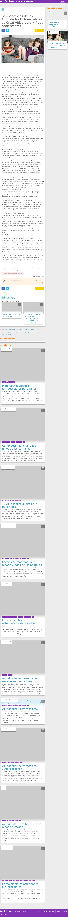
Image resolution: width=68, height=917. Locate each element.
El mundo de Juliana (54, 31)
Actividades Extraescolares (20, 708)
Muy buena (38, 280)
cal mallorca (38, 329)
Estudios (17, 762)
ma (14, 334)
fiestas (33, 332)
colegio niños (27, 616)
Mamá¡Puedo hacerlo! (10, 466)
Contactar (58, 911)
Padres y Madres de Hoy (10, 728)
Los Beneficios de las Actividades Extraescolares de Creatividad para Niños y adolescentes (33, 318)
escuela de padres (6, 442)
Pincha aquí (20, 273)
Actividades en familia (7, 558)
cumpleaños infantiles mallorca (17, 332)
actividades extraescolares (11, 329)
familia (13, 442)
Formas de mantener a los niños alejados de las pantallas (22, 563)
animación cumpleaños (30, 329)
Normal (35, 283)
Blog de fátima (8, 583)
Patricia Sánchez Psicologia (11, 699)
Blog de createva (9, 9)
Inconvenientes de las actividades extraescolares (19, 621)
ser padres (19, 442)
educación (11, 762)
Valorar (42, 10)
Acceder (62, 1)
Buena (29, 283)
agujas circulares (21, 329)
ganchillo (37, 332)
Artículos (5, 705)
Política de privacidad (42, 911)
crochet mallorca (32, 331)
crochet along (25, 331)
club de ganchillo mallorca (15, 331)
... (23, 442)
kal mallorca (2, 334)
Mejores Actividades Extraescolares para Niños (19, 387)
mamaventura (8, 348)
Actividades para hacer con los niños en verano (22, 825)
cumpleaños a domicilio (5, 332)
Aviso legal (51, 911)
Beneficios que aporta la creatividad (11, 315)
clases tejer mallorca (4, 331)
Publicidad (65, 911)
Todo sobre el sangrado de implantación (54, 24)
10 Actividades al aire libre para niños (19, 505)
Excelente (31, 280)
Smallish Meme (8, 641)
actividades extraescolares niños (9, 616)
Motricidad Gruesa (6, 500)
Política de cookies (63, 914)
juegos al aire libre (16, 500)
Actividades (5, 880)
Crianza (4, 382)
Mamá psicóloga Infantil (10, 408)
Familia (24, 558)
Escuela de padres (17, 558)
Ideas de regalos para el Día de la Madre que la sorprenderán (57, 45)
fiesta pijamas (28, 332)
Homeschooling (11, 382)
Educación (5, 762)
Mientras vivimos (8, 846)
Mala (40, 283)
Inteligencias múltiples (14, 880)
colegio (23, 705)
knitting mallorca (9, 334)
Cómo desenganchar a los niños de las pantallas (19, 447)
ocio (16, 820)
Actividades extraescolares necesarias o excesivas (20, 680)
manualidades (10, 820)
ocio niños (20, 616)
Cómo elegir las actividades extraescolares (20, 885)
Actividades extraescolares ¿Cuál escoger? (20, 767)
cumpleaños (39, 331)
